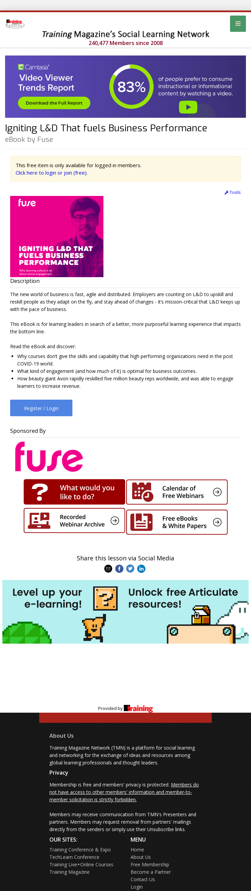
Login (137, 887)
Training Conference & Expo (80, 849)
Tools (233, 192)
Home (137, 849)
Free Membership (150, 864)
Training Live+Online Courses (81, 864)
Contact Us (143, 879)
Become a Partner (151, 872)
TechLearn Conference (74, 857)
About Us (61, 735)
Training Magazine (69, 872)
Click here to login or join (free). (52, 172)
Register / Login (41, 408)
